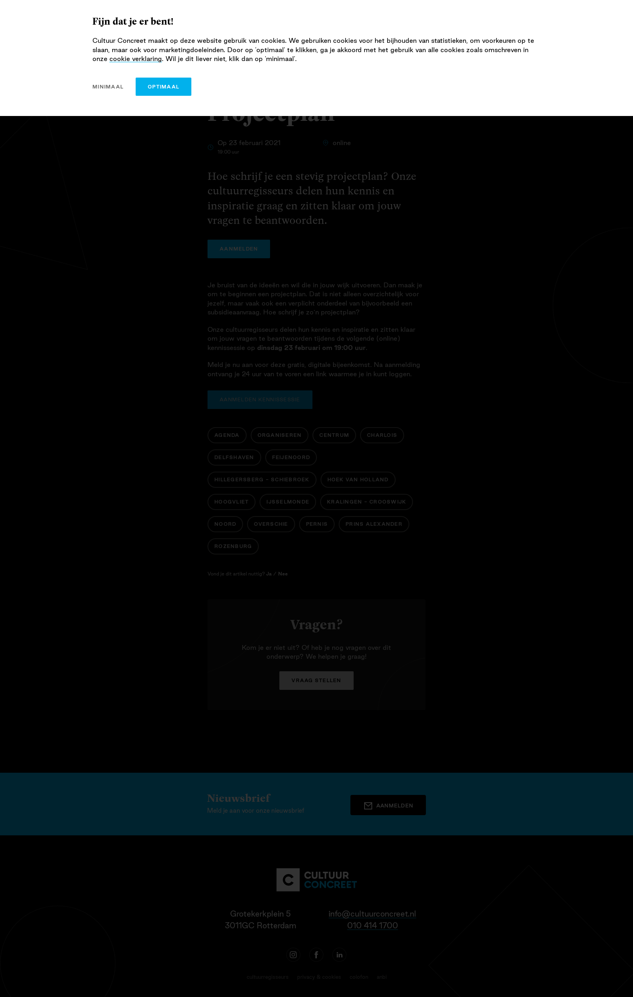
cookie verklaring (135, 58)
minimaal (108, 86)
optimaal (163, 86)
